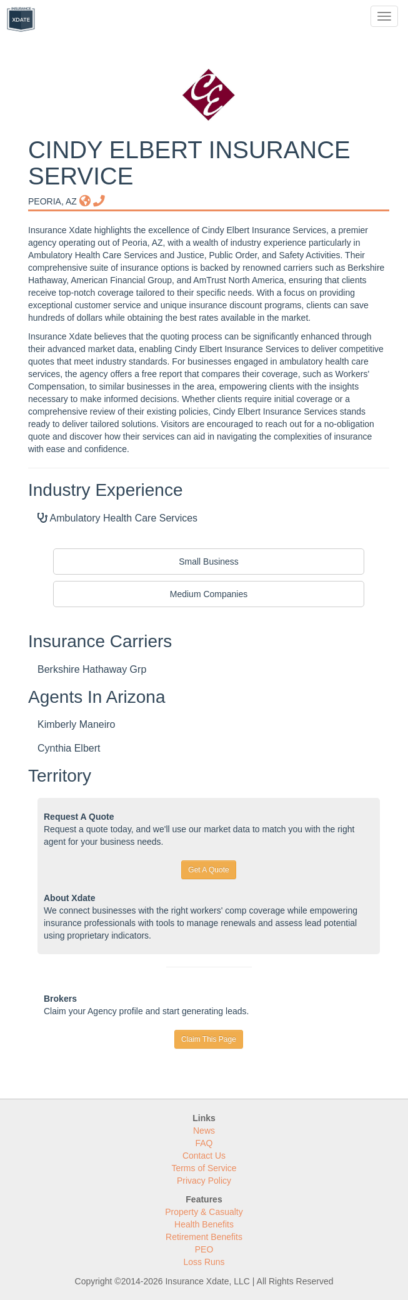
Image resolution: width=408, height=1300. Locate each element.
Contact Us (204, 1156)
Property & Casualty (204, 1212)
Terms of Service (203, 1168)
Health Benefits (204, 1224)
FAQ (203, 1143)
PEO (204, 1249)
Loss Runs (203, 1262)
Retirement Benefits (204, 1237)
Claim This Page (208, 1039)
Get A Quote (208, 869)
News (204, 1131)
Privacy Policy (204, 1181)
